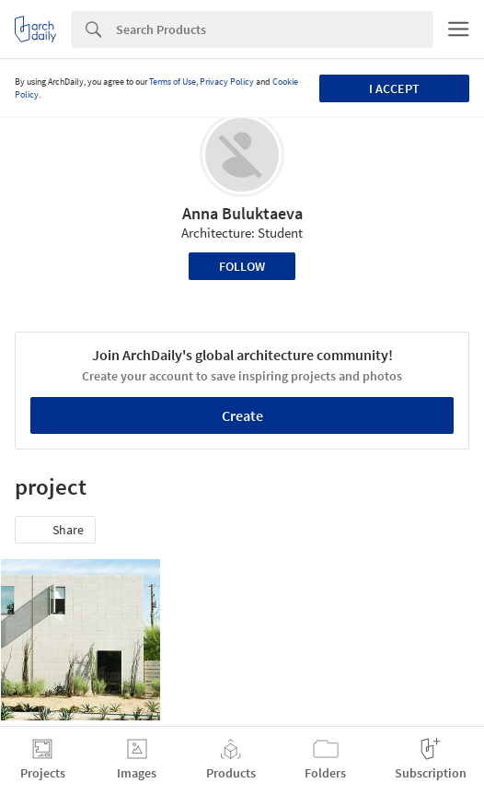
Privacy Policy (227, 82)
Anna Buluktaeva (242, 213)
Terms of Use (172, 82)
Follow (242, 266)
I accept (394, 88)
